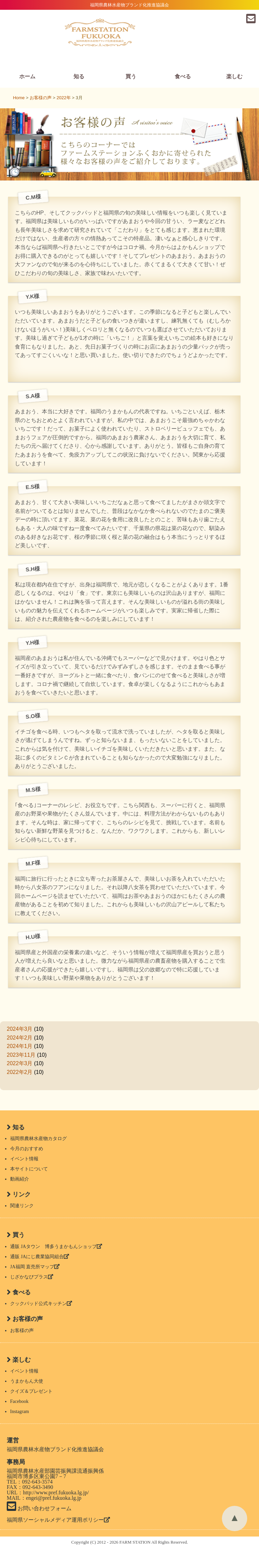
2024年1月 (20, 1046)
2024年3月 (20, 1029)
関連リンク (22, 1205)
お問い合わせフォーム (39, 1508)
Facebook (19, 1401)
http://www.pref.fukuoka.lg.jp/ (56, 1492)
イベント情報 (24, 1158)
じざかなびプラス (31, 1276)
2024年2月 (20, 1038)
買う (130, 76)
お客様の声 (22, 1330)
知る (79, 76)
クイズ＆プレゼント (31, 1391)
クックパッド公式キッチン (41, 1303)
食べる (183, 76)
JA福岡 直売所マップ (35, 1266)
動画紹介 (19, 1179)
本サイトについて (29, 1168)
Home (19, 97)
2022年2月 (20, 1072)
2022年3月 (20, 1063)
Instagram (19, 1411)
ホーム (27, 76)
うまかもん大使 (26, 1381)
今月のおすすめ (26, 1148)
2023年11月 (21, 1055)
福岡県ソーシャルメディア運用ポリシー (58, 1520)
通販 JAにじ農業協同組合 (39, 1256)
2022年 (64, 97)
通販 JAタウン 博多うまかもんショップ (56, 1246)
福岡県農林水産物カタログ (38, 1138)
